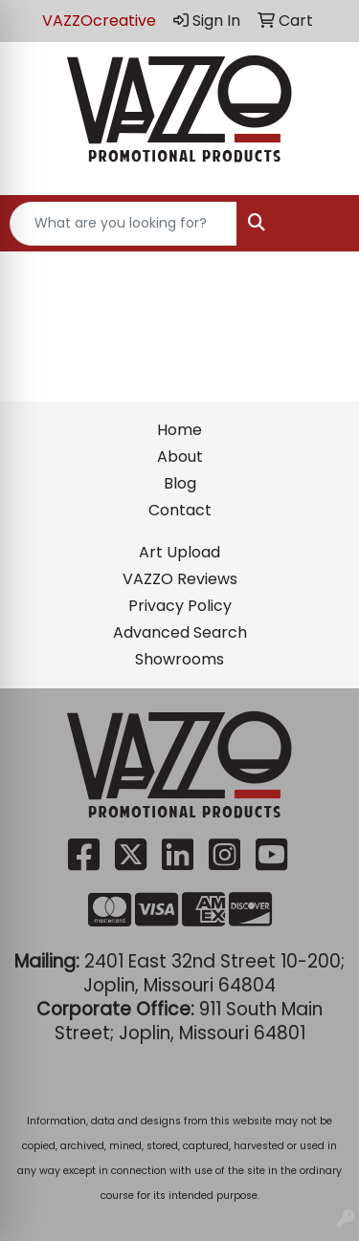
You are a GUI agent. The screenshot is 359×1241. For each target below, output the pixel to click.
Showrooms (179, 659)
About (180, 457)
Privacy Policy (180, 606)
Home (179, 430)
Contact (180, 510)
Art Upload (179, 552)
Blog (180, 483)
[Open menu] (321, 224)
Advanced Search (180, 632)
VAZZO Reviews (180, 579)
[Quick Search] (123, 224)
